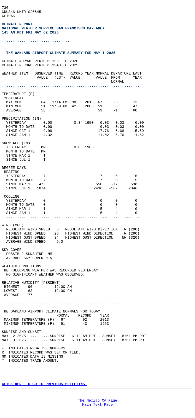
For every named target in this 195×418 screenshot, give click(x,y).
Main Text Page (97, 405)
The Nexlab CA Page (97, 401)
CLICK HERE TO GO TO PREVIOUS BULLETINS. (44, 384)
